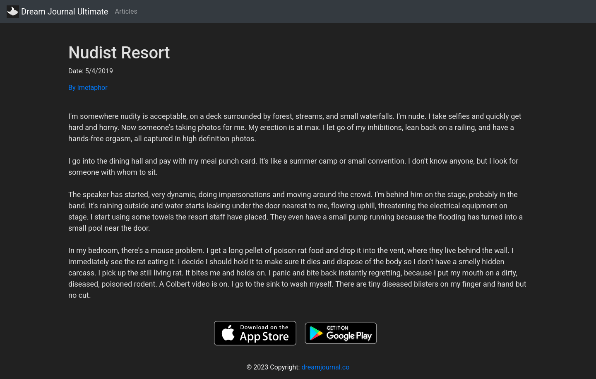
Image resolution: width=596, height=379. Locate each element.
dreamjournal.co (325, 367)
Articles (126, 11)
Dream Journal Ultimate (57, 11)
